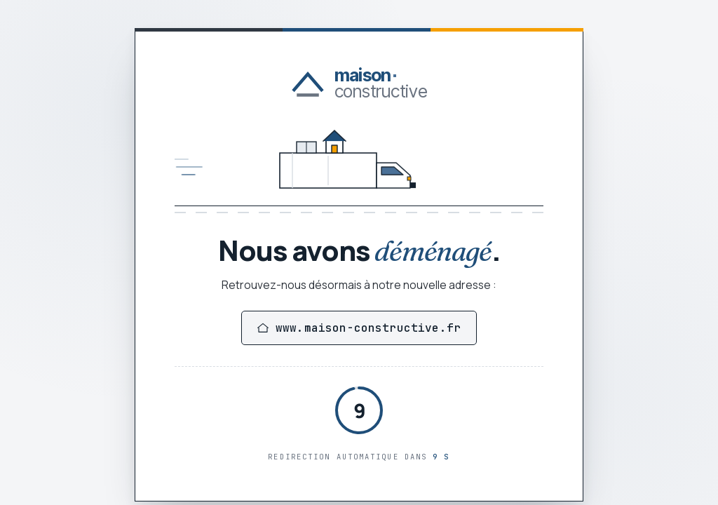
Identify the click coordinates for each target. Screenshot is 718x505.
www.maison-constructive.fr (359, 328)
